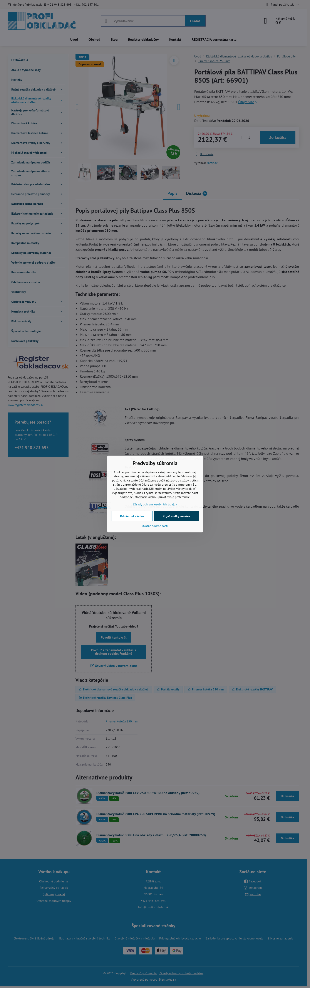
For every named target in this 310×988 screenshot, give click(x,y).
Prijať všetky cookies (176, 516)
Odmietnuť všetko (132, 516)
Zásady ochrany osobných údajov (155, 504)
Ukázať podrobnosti (155, 526)
